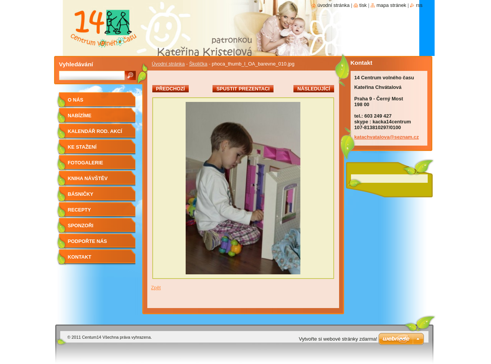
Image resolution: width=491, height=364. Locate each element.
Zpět (156, 287)
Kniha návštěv (88, 178)
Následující (313, 89)
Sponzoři (81, 225)
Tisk (363, 5)
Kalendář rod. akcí (95, 131)
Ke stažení (82, 147)
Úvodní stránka (168, 64)
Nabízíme (80, 115)
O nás (76, 100)
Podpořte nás (87, 241)
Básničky (81, 194)
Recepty (79, 210)
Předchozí (170, 89)
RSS (419, 5)
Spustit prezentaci (242, 89)
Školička (198, 64)
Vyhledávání (76, 64)
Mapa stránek (391, 5)
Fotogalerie (85, 163)
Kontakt (80, 257)
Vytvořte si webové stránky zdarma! (338, 339)
